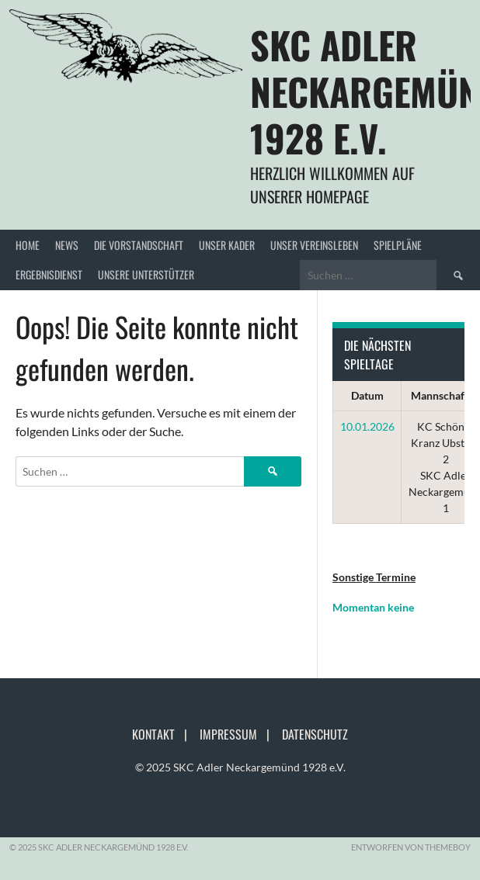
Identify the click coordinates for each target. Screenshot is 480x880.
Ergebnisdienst (49, 274)
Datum (367, 395)
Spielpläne (398, 245)
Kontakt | (164, 734)
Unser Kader (227, 245)
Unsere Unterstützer (146, 274)
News (66, 245)
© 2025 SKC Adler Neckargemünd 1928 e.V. (240, 767)
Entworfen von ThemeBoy (411, 847)
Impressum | (239, 734)
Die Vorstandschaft (138, 245)
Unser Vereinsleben (314, 245)
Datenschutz (315, 734)
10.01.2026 (367, 426)
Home (28, 245)
